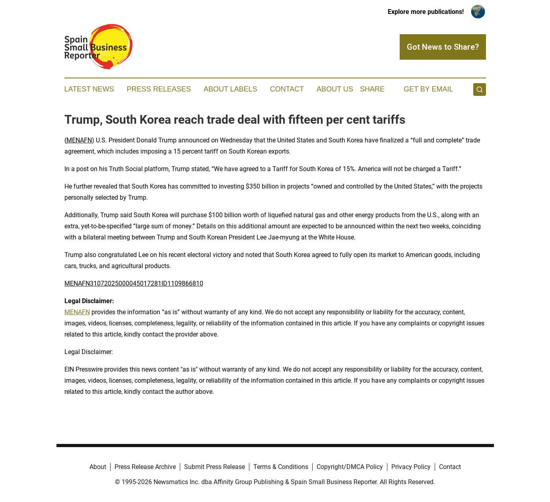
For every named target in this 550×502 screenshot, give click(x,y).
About (97, 467)
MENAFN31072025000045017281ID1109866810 (133, 283)
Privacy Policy (411, 467)
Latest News (89, 89)
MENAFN (79, 140)
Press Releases (159, 89)
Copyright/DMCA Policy (350, 467)
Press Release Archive (145, 467)
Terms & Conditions (280, 467)
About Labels (230, 89)
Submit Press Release (214, 467)
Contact (287, 89)
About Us (335, 89)
